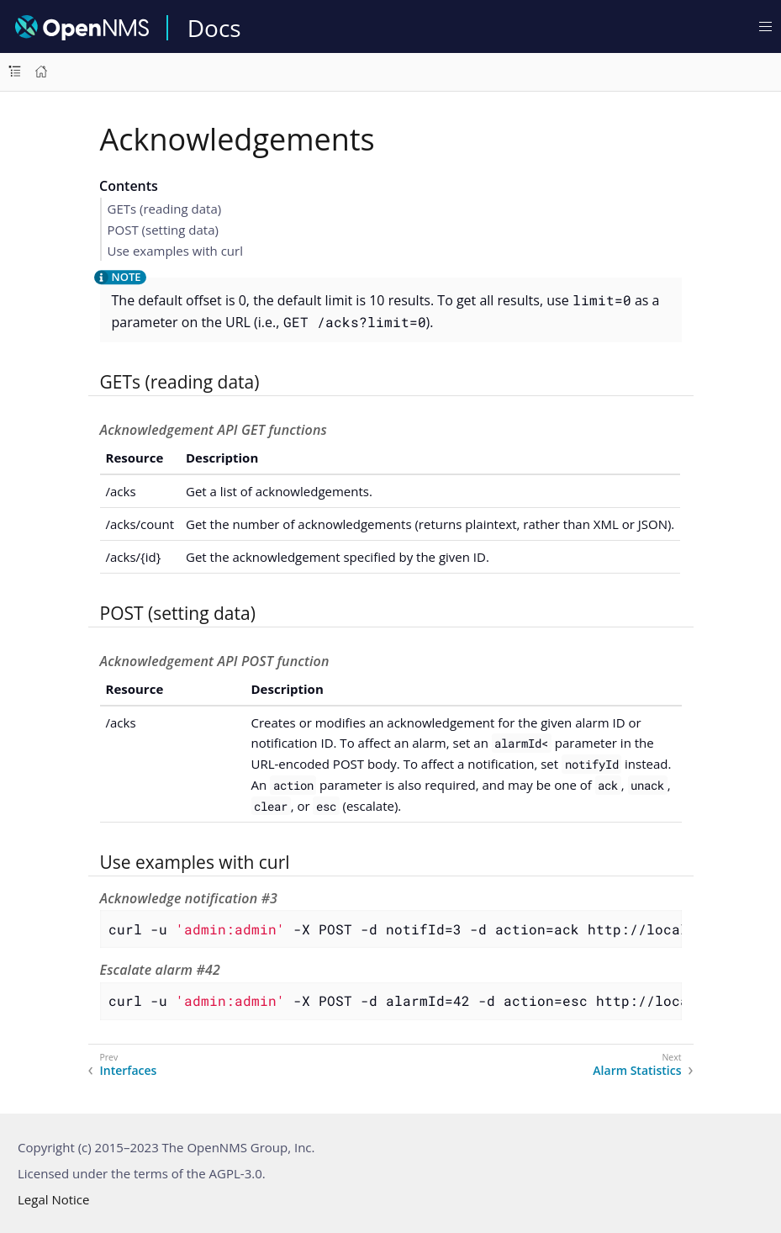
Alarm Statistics (637, 1070)
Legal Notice (53, 1199)
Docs (214, 28)
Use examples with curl (175, 250)
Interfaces (128, 1070)
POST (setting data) (163, 229)
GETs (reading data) (165, 208)
